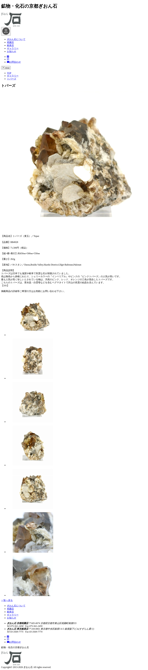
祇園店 (10, 608)
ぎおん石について (16, 605)
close (6, 67)
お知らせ (11, 618)
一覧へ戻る (7, 600)
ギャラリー (12, 615)
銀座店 (10, 612)
